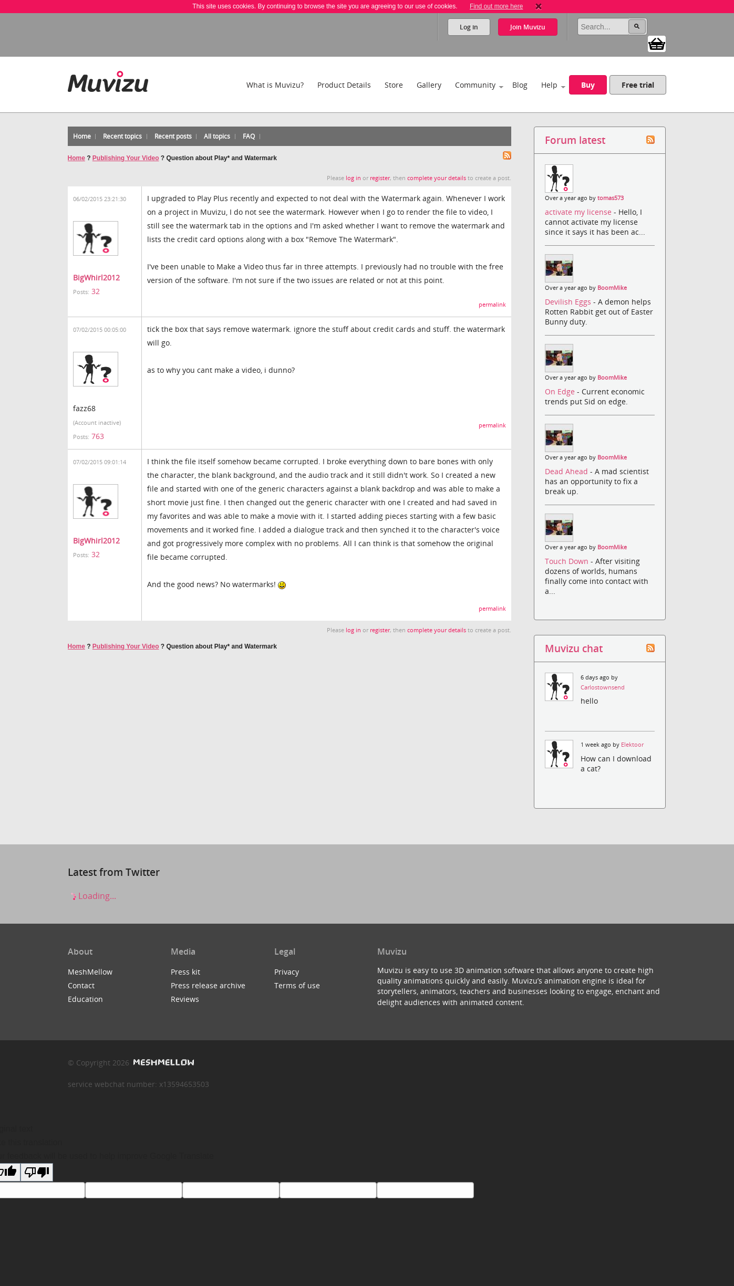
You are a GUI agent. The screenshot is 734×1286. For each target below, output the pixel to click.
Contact (81, 985)
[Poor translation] (36, 1172)
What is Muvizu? (275, 85)
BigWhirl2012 (96, 278)
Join (527, 27)
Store (394, 85)
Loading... (92, 896)
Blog (520, 85)
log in (353, 178)
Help (549, 85)
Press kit (185, 972)
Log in (469, 27)
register (380, 178)
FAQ (249, 136)
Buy (588, 85)
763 (97, 436)
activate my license (579, 212)
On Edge (561, 391)
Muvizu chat (574, 648)
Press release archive (208, 985)
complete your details (436, 178)
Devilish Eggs (569, 302)
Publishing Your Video (125, 158)
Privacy (286, 972)
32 (95, 291)
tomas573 (610, 198)
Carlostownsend (603, 687)
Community (475, 85)
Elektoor (632, 744)
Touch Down (568, 561)
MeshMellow (90, 972)
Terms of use (297, 985)
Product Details (344, 85)
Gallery (429, 85)
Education (85, 999)
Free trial (638, 85)
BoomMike (612, 287)
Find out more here (496, 6)
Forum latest (575, 140)
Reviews (185, 999)
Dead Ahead (567, 471)
